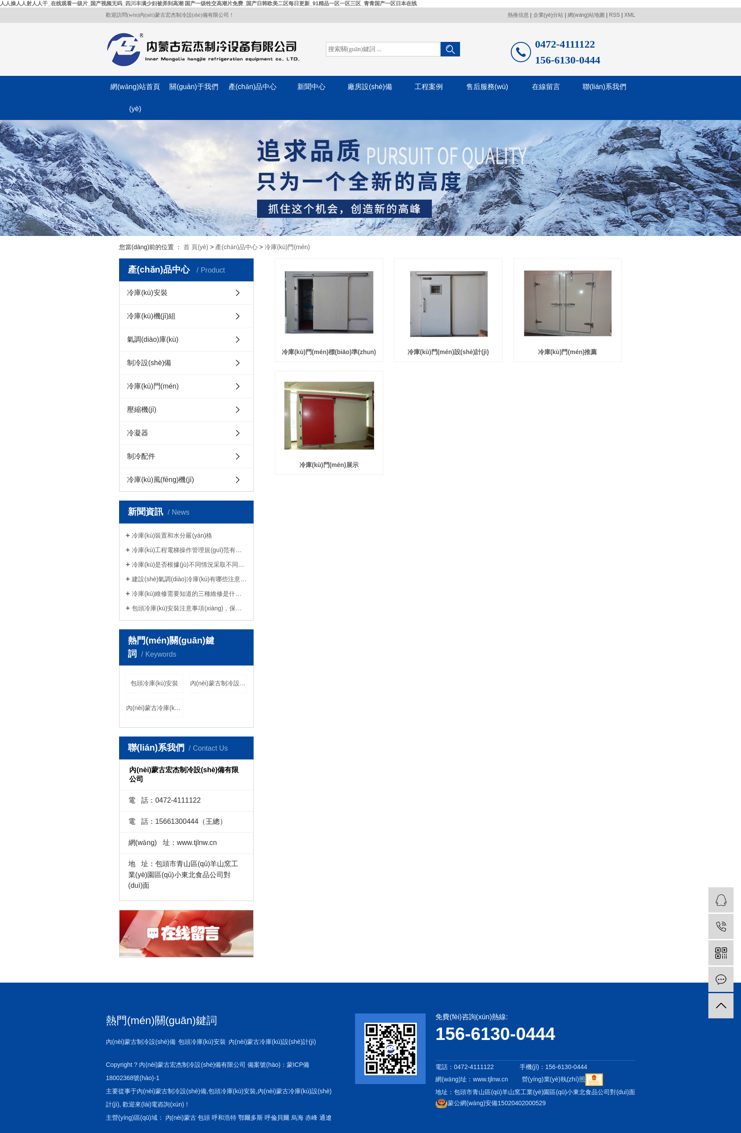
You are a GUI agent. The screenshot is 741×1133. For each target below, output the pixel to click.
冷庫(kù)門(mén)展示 (329, 464)
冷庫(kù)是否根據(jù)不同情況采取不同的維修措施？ (189, 564)
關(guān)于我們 (193, 86)
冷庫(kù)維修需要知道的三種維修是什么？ (189, 593)
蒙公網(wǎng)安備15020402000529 (490, 1103)
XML (629, 15)
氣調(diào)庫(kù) (152, 339)
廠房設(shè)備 (370, 86)
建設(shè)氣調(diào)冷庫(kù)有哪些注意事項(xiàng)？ (189, 579)
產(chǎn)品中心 (252, 86)
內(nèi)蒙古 (180, 1117)
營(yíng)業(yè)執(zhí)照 (553, 1079)
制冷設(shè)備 (149, 362)
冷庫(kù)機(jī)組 (151, 316)
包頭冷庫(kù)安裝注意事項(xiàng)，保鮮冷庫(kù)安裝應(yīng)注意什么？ (189, 608)
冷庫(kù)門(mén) (287, 247)
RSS (614, 15)
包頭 (204, 1117)
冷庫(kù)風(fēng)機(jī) (160, 479)
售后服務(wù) (487, 86)
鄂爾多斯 (250, 1117)
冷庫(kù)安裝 (147, 292)
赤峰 (311, 1117)
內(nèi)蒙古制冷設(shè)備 (218, 683)
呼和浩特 (224, 1117)
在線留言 (546, 86)
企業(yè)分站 (548, 15)
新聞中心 (311, 86)
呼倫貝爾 (277, 1117)
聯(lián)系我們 (605, 86)
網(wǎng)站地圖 (586, 15)
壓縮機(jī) (142, 409)
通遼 (325, 1117)
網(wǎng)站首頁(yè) (135, 97)
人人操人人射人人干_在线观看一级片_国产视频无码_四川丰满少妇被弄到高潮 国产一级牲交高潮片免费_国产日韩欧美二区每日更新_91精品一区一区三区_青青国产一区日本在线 (208, 3)
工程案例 (429, 86)
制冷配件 (141, 456)
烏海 (297, 1117)
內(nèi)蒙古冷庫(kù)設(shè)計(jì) (154, 707)
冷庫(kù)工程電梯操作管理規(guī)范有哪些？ (189, 549)
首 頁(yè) (195, 247)
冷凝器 (137, 433)
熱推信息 (518, 15)
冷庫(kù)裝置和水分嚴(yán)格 (172, 535)
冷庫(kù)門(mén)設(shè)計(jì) (448, 351)
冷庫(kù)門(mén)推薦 (567, 351)
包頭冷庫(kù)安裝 (154, 683)
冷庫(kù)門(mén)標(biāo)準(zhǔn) (329, 351)
